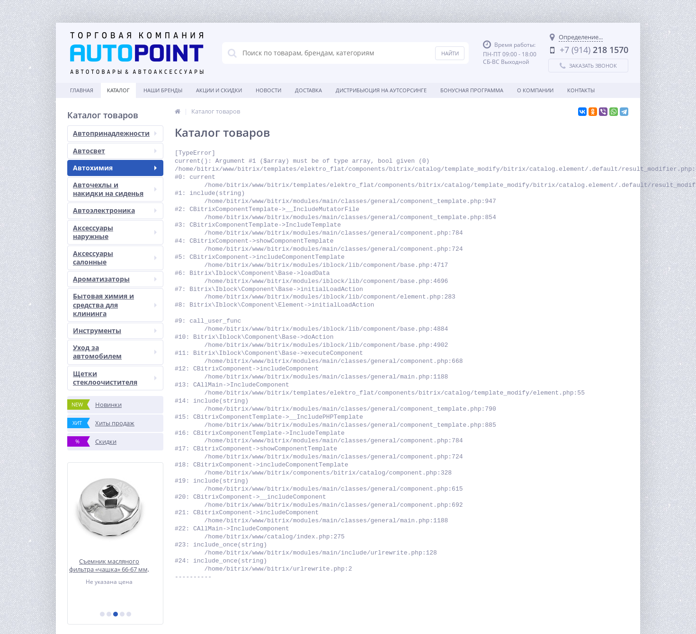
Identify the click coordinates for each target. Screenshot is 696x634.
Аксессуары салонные (115, 257)
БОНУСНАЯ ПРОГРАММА (471, 90)
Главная (81, 90)
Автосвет (115, 150)
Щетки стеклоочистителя (115, 378)
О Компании (535, 90)
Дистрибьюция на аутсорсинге (381, 90)
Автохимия (115, 167)
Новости (268, 90)
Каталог (118, 90)
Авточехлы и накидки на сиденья (115, 189)
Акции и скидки (219, 90)
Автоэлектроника (115, 210)
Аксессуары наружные (115, 232)
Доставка (308, 90)
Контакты (581, 90)
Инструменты (115, 330)
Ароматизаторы (115, 278)
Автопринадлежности (115, 133)
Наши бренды (162, 90)
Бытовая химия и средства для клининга (115, 304)
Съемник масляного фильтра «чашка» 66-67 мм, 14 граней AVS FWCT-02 (115, 565)
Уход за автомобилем (115, 352)
